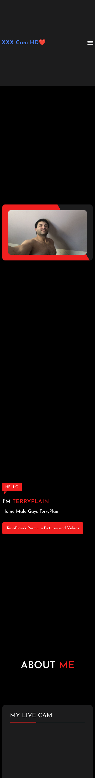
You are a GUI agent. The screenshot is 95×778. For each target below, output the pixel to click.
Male (21, 511)
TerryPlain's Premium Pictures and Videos (42, 528)
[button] (90, 42)
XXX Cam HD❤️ (24, 43)
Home (8, 511)
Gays (33, 511)
